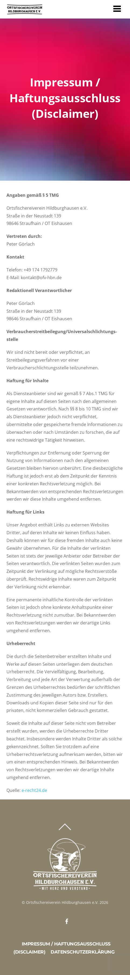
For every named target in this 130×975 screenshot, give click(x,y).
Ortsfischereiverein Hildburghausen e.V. (62, 902)
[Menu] (117, 8)
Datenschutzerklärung (82, 952)
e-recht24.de (34, 790)
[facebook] (67, 920)
